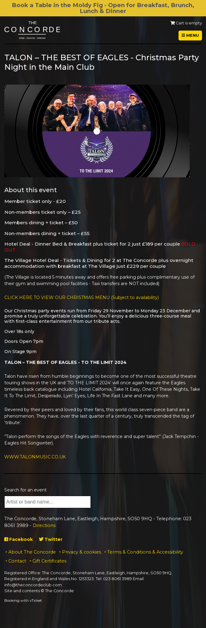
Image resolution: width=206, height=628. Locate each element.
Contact (17, 561)
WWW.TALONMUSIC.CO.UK (35, 457)
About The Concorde (32, 552)
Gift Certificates (49, 561)
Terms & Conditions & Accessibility (145, 552)
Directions (44, 525)
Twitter (50, 539)
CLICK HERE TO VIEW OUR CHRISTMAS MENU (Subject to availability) (81, 297)
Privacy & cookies (81, 552)
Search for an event (25, 490)
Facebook (18, 539)
